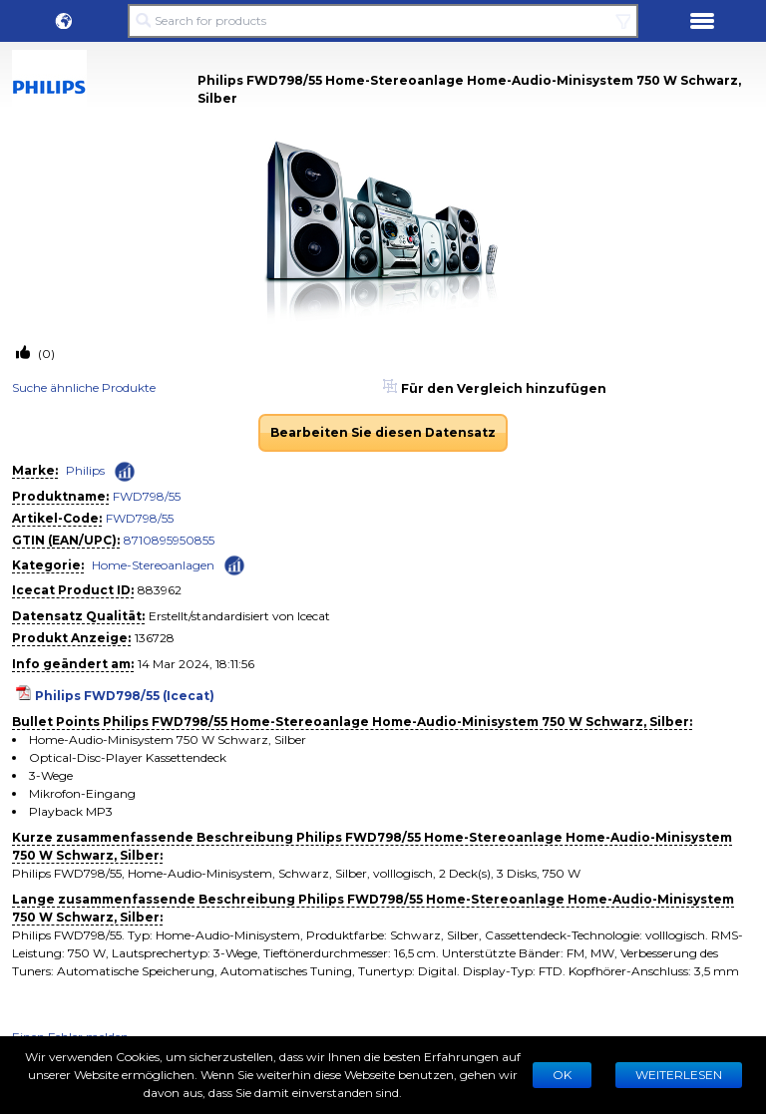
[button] (64, 21)
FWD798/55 (147, 496)
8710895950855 (169, 540)
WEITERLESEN (678, 1074)
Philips (85, 470)
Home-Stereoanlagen (153, 564)
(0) (45, 353)
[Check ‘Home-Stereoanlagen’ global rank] (234, 564)
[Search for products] (383, 21)
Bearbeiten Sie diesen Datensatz (383, 432)
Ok (562, 1074)
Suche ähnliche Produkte (84, 387)
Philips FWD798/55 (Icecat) (124, 695)
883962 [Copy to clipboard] (160, 589)
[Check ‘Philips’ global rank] (125, 472)
